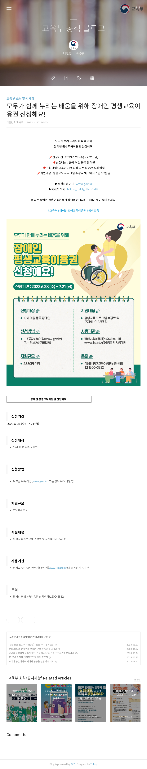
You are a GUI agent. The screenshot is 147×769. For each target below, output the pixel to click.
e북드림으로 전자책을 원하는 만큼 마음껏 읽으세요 (33, 648)
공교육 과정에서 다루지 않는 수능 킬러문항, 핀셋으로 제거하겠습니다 (41, 653)
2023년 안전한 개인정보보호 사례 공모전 (28, 657)
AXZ (73, 764)
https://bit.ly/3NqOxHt (83, 189)
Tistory (93, 764)
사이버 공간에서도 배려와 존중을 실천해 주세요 (31, 661)
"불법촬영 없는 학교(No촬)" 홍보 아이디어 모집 (31, 644)
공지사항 (27, 636)
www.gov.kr (84, 184)
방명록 (66, 78)
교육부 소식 (14, 636)
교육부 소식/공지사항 (20, 99)
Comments (16, 734)
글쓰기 (53, 78)
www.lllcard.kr (58, 568)
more (137, 679)
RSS (79, 78)
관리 (92, 78)
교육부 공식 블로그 (73, 28)
